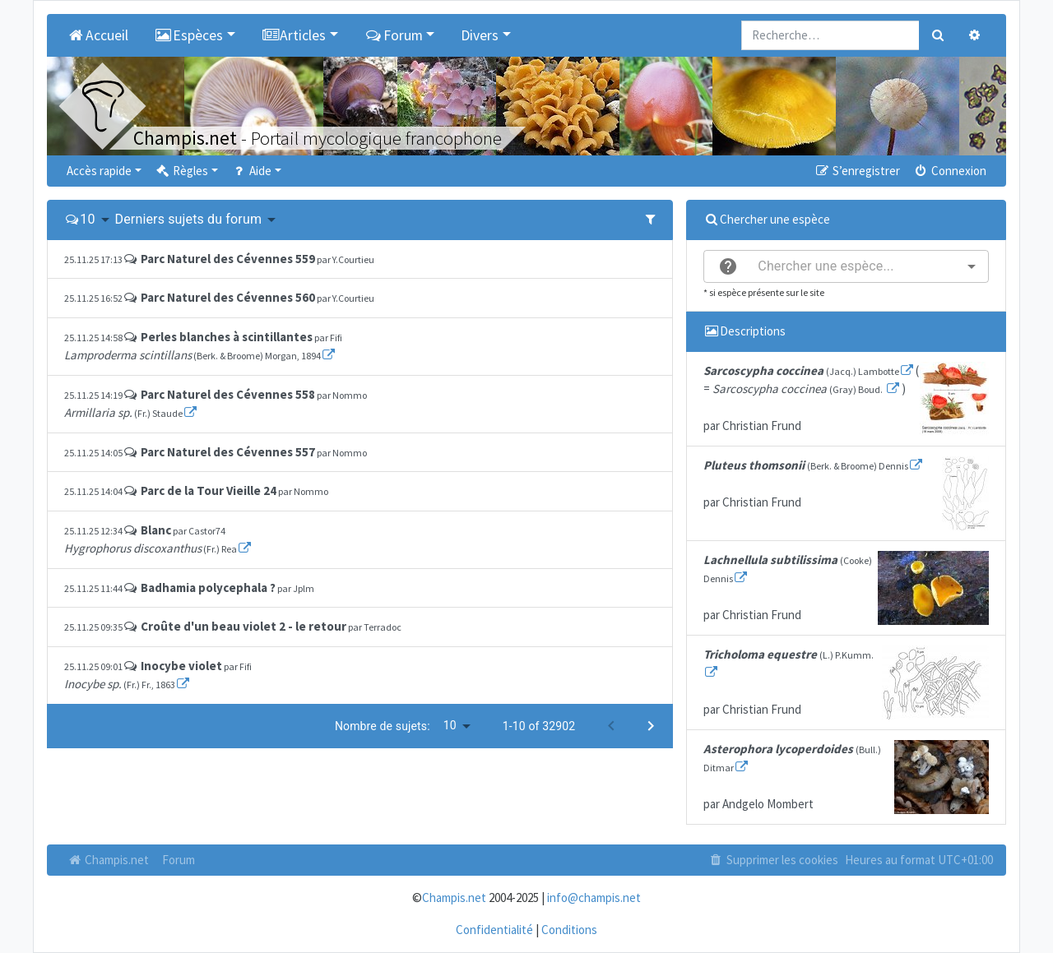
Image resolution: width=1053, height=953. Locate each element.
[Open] (971, 266)
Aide (251, 170)
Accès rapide (99, 170)
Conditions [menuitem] (569, 929)
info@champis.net (594, 897)
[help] (728, 266)
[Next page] (650, 726)
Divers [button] (480, 35)
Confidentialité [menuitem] (494, 929)
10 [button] (87, 219)
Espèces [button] (189, 35)
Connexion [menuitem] (949, 170)
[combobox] (846, 266)
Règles (181, 170)
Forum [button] (393, 35)
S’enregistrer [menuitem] (856, 170)
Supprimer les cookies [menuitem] (773, 859)
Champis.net (108, 859)
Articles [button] (294, 35)
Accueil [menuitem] (97, 35)
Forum (178, 859)
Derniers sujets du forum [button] (188, 219)
